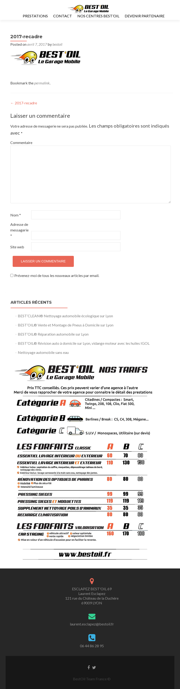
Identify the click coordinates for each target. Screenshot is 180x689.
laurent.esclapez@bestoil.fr (92, 624)
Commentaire (20, 142)
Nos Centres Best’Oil (98, 16)
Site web (17, 247)
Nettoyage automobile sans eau (43, 352)
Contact (62, 16)
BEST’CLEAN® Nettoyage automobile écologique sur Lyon (65, 316)
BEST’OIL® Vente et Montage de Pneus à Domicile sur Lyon (65, 325)
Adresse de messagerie (19, 230)
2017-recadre (23, 103)
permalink (42, 83)
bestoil (57, 44)
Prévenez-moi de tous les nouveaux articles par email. (56, 275)
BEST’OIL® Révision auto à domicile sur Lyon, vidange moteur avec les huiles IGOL (84, 343)
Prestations (35, 16)
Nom (15, 215)
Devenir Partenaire (145, 16)
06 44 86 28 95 (92, 646)
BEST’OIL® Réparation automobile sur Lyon (53, 334)
